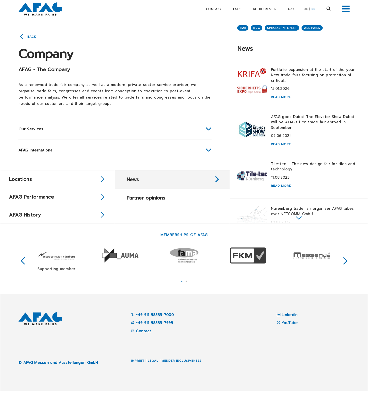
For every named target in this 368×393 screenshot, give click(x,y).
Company (213, 9)
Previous (23, 263)
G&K (291, 9)
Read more (281, 97)
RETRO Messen (265, 9)
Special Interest (282, 28)
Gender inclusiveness (181, 362)
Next (345, 263)
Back (31, 36)
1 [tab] (181, 282)
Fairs (237, 9)
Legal (153, 362)
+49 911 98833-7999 (152, 324)
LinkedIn (289, 316)
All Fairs (312, 28)
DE (306, 9)
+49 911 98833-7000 (152, 316)
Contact (141, 333)
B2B (243, 28)
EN (313, 9)
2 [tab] (186, 282)
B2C (256, 28)
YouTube (290, 324)
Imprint (137, 362)
